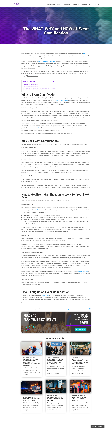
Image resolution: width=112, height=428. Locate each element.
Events (58, 4)
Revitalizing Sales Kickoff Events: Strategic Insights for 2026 (31, 399)
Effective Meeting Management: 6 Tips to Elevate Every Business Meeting (55, 398)
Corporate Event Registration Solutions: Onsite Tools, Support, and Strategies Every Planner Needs (55, 360)
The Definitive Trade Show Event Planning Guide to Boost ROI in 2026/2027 (79, 398)
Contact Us (84, 4)
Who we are (76, 4)
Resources (67, 4)
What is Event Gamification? (30, 84)
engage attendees (83, 271)
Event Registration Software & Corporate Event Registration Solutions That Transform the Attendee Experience (31, 361)
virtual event (45, 295)
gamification (34, 76)
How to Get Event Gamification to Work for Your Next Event (39, 88)
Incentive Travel (50, 4)
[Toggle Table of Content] (53, 81)
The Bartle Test (39, 210)
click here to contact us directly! (81, 309)
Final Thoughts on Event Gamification (33, 90)
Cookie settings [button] (85, 425)
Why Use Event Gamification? (31, 86)
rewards (37, 128)
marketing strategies (62, 100)
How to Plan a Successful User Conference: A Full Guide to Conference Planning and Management (80, 360)
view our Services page (64, 309)
